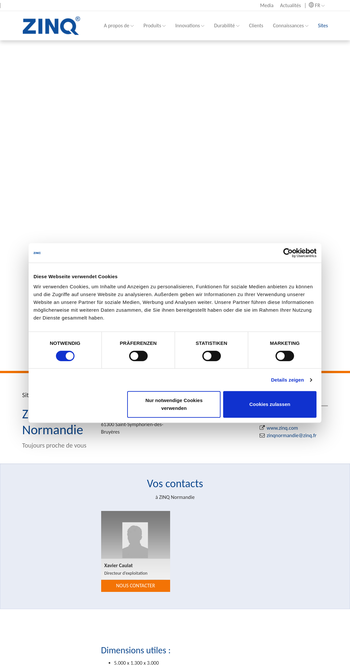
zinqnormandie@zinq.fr (291, 435)
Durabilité (226, 25)
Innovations (189, 25)
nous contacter (135, 585)
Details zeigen (287, 380)
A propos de (119, 25)
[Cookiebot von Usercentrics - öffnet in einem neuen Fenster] (288, 253)
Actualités (290, 5)
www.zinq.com (282, 428)
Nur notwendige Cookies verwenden (174, 404)
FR (317, 5)
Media (267, 5)
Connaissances (290, 25)
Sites (323, 25)
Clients (256, 25)
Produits (154, 25)
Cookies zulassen (269, 404)
